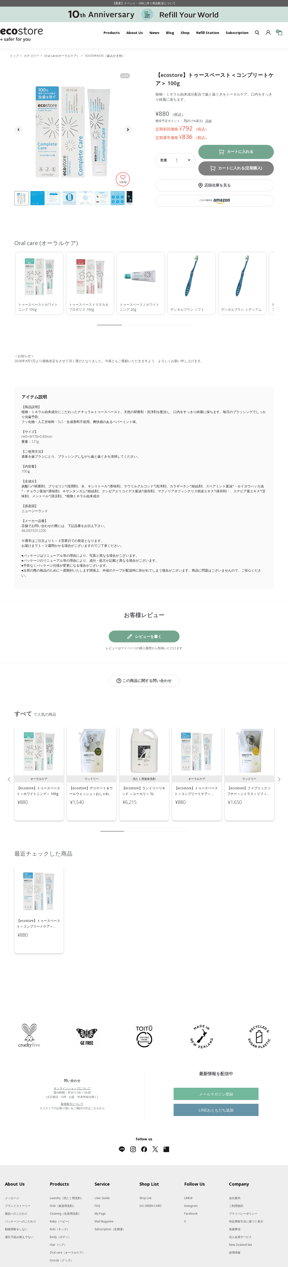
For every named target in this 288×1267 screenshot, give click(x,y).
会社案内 (234, 1178)
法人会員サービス (240, 1217)
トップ (14, 56)
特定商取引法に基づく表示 (246, 1202)
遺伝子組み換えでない (19, 1217)
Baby (60, 1202)
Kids (60, 1209)
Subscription (237, 32)
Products (112, 32)
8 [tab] (170, 826)
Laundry (66, 1178)
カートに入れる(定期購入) (240, 168)
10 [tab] (184, 826)
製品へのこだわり (16, 1194)
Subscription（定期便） (110, 1209)
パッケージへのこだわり (20, 1202)
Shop (185, 32)
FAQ (97, 1186)
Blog (170, 32)
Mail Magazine (104, 1202)
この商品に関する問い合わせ (146, 680)
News (154, 32)
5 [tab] (148, 826)
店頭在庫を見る (217, 185)
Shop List (145, 1178)
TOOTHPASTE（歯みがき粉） (105, 56)
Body (60, 1217)
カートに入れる (240, 152)
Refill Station (207, 32)
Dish (62, 1186)
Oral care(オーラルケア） (62, 56)
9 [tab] (177, 826)
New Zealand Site (240, 1225)
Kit (64, 1248)
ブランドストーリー (17, 1186)
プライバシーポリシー (243, 1194)
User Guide (102, 1178)
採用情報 (234, 1233)
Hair (58, 1225)
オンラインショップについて (72, 1068)
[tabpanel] (39, 768)
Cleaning (65, 1194)
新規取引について (72, 1084)
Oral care (67, 1233)
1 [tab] (112, 826)
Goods (61, 1240)
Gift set (66, 1256)
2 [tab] (127, 826)
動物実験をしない (16, 1209)
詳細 (208, 121)
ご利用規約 (236, 1186)
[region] (144, 283)
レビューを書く (148, 636)
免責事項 (234, 1209)
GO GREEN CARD (150, 1186)
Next (279, 774)
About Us (134, 32)
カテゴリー (31, 56)
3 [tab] (134, 826)
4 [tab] (141, 826)
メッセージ (12, 1178)
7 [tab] (163, 826)
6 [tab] (155, 826)
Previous (9, 774)
